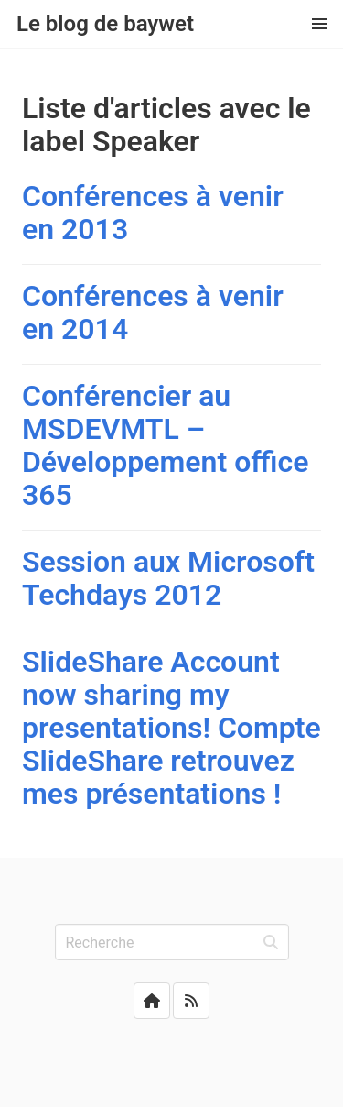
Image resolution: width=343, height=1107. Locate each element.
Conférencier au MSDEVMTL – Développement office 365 (165, 445)
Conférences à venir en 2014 (153, 312)
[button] (319, 24)
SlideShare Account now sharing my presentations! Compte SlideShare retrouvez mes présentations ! (171, 727)
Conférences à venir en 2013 (153, 213)
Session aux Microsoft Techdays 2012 (168, 578)
